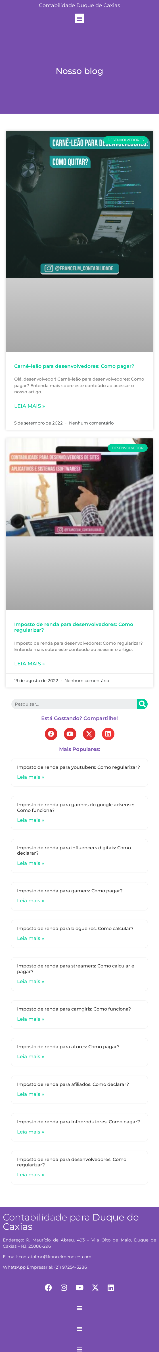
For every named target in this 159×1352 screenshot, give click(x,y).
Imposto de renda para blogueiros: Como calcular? (75, 928)
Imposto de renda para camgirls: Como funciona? (74, 1009)
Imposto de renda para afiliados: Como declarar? (73, 1084)
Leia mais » (29, 406)
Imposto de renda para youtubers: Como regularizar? (78, 767)
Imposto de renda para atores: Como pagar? (68, 1046)
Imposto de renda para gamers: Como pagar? (70, 890)
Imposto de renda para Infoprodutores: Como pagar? (78, 1121)
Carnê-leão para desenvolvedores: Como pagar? (74, 366)
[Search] (142, 704)
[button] (79, 18)
